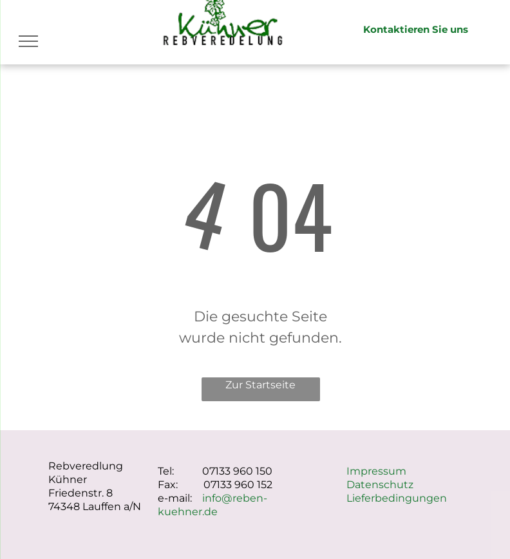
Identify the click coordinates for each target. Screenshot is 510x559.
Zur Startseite (260, 385)
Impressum (376, 471)
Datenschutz (379, 484)
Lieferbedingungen (396, 498)
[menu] (28, 41)
